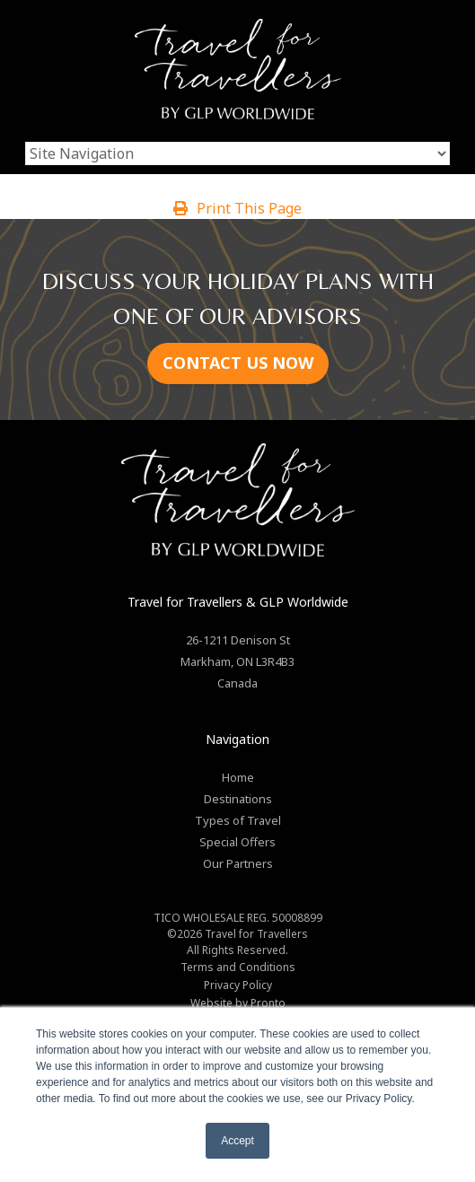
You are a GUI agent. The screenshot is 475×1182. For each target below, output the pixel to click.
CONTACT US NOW (238, 362)
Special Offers (237, 842)
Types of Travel (238, 820)
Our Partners (238, 863)
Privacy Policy (238, 985)
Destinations (238, 799)
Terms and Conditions (237, 967)
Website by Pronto (238, 1003)
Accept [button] (237, 1140)
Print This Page (237, 208)
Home (238, 777)
